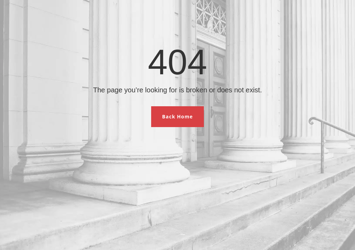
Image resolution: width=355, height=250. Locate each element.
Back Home (177, 116)
